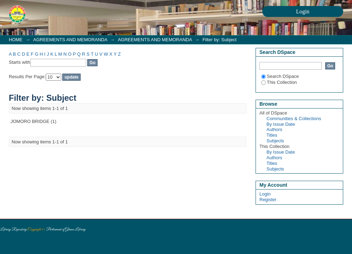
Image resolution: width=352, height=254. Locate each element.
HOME (16, 39)
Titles (271, 135)
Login (265, 194)
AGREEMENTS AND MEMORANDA (70, 39)
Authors (274, 129)
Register (267, 199)
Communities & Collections (293, 118)
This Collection (279, 82)
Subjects (275, 140)
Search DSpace (280, 76)
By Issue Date (280, 124)
